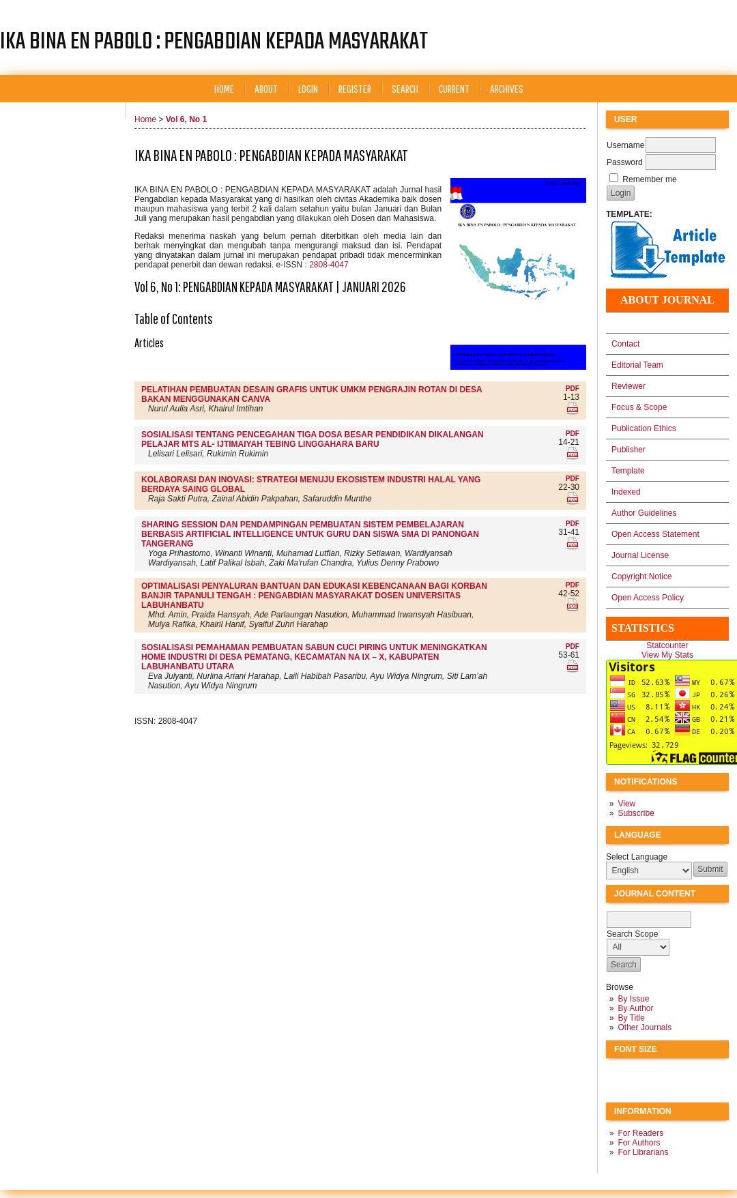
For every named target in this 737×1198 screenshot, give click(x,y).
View (626, 803)
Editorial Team (637, 365)
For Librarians (643, 1152)
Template (628, 471)
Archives (506, 88)
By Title (631, 1018)
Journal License (640, 555)
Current (454, 88)
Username (625, 145)
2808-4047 (328, 264)
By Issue (633, 999)
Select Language (636, 857)
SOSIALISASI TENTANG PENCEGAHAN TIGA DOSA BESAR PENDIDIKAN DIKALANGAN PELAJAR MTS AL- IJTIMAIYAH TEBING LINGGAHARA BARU (312, 439)
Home (224, 88)
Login (308, 88)
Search (405, 88)
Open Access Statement (655, 534)
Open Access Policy (647, 597)
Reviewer (628, 386)
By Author (635, 1008)
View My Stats (667, 655)
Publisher (628, 449)
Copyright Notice (641, 576)
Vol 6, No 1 (186, 119)
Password (625, 162)
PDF (572, 388)
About (266, 88)
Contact (625, 344)
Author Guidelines (643, 513)
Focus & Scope (639, 407)
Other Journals (644, 1027)
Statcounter (667, 645)
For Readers (640, 1133)
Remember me (649, 179)
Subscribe (636, 813)
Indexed (626, 492)
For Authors (639, 1143)
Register (354, 88)
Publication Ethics (643, 428)
